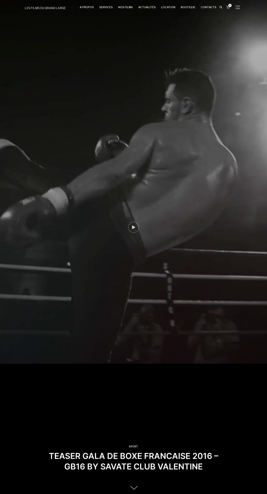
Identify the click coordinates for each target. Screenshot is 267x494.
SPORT (133, 446)
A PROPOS (87, 7)
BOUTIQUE (188, 7)
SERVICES (106, 7)
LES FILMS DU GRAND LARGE (45, 8)
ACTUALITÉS (147, 7)
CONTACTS (208, 7)
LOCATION (168, 7)
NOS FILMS (125, 7)
